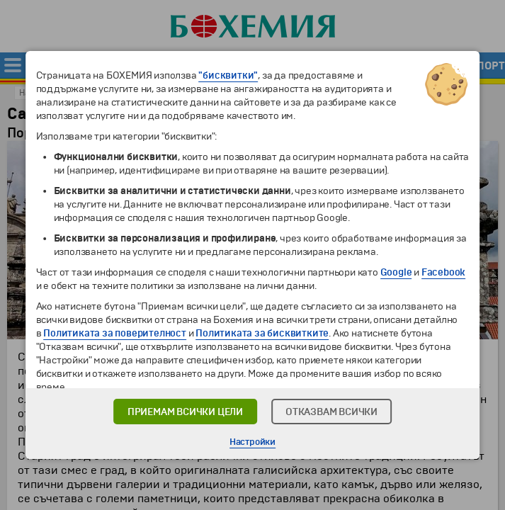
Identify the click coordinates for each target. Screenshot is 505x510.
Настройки (252, 442)
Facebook (443, 272)
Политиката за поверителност (114, 333)
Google (396, 272)
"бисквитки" (228, 75)
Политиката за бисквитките (262, 333)
